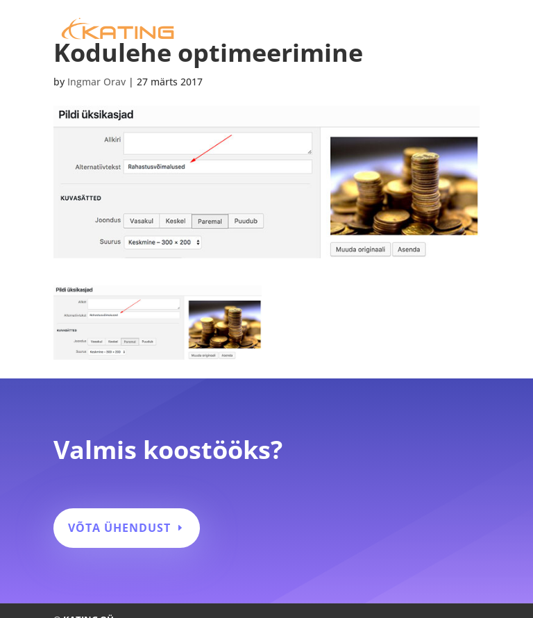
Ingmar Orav (96, 81)
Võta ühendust (119, 527)
